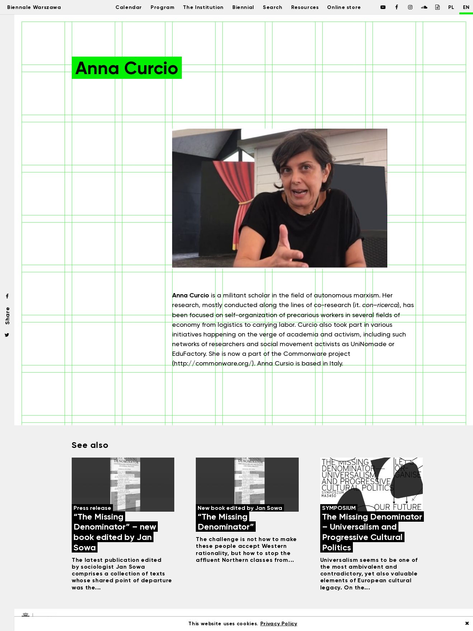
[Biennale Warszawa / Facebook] (375, 7)
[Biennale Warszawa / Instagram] (402, 7)
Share (7, 316)
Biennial (241, 7)
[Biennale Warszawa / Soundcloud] (415, 7)
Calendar (119, 7)
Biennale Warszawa (40, 7)
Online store (349, 7)
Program (155, 7)
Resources (307, 7)
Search (272, 7)
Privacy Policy (278, 624)
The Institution (199, 7)
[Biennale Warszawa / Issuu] (429, 7)
